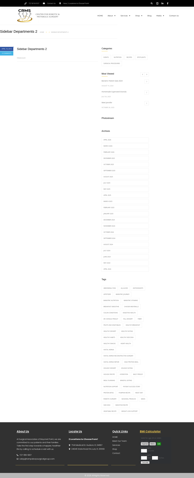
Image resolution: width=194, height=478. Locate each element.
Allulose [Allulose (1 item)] (124, 288)
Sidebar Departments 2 (32, 49)
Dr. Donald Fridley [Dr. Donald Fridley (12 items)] (111, 319)
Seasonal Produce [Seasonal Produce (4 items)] (129, 399)
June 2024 (107, 257)
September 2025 (109, 171)
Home (42, 32)
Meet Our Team (119, 441)
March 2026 (108, 146)
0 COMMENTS (6, 53)
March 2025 (108, 201)
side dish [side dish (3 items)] (107, 405)
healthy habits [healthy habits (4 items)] (109, 337)
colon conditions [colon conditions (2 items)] (111, 313)
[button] (152, 3)
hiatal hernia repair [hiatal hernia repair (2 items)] (111, 362)
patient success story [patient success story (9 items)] (131, 387)
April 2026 (107, 140)
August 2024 (108, 244)
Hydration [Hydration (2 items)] (124, 374)
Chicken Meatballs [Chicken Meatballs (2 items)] (131, 307)
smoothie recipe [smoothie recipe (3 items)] (121, 405)
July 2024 (107, 251)
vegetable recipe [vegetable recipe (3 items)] (110, 411)
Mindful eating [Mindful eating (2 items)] (126, 380)
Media (160, 16)
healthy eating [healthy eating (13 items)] (127, 331)
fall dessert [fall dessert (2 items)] (128, 319)
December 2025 (109, 158)
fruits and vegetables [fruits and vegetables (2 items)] (112, 325)
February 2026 (109, 152)
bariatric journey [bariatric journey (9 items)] (123, 294)
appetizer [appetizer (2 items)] (107, 294)
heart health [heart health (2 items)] (126, 343)
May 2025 (107, 189)
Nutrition (117, 57)
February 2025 (109, 207)
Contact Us (174, 16)
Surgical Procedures (112, 63)
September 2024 (109, 238)
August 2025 (108, 177)
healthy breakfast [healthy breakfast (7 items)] (133, 325)
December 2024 (109, 220)
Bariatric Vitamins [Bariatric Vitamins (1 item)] (131, 300)
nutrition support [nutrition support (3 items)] (111, 387)
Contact (116, 453)
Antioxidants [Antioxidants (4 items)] (138, 288)
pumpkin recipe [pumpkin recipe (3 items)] (124, 393)
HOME (100, 16)
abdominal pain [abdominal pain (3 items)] (110, 288)
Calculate (145, 462)
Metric (152, 444)
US (159, 444)
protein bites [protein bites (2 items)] (109, 393)
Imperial (145, 444)
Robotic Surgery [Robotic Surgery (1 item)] (110, 399)
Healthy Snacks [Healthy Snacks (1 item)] (110, 343)
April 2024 (107, 269)
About (112, 16)
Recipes (129, 57)
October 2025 (109, 164)
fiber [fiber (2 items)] (140, 319)
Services (126, 16)
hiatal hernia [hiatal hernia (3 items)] (109, 350)
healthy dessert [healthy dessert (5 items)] (110, 331)
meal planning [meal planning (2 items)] (109, 380)
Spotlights (141, 57)
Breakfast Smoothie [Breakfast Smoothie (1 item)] (111, 307)
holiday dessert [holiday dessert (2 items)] (110, 368)
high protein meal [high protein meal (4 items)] (131, 362)
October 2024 (109, 232)
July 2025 (107, 183)
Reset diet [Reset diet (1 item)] (139, 393)
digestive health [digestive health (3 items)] (129, 313)
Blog (149, 16)
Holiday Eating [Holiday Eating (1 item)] (127, 368)
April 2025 (107, 195)
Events (106, 57)
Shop (139, 16)
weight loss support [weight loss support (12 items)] (129, 411)
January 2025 (108, 214)
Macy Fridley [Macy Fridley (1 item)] (138, 374)
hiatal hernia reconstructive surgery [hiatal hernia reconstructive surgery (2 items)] (118, 356)
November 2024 (109, 226)
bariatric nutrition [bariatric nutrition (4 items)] (111, 300)
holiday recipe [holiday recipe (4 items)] (109, 374)
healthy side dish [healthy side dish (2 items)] (127, 337)
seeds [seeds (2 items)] (143, 399)
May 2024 (107, 263)
